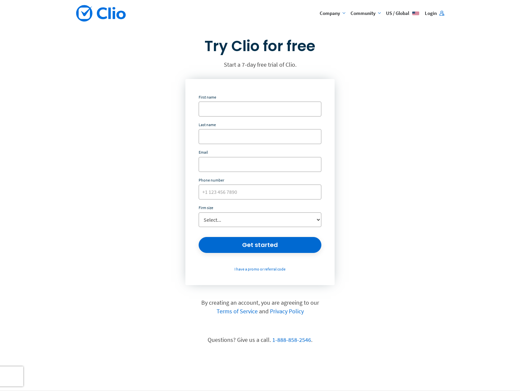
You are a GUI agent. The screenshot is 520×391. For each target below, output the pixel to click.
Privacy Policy (287, 311)
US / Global (403, 13)
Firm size (206, 207)
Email (203, 152)
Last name (207, 124)
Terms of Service (237, 311)
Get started (260, 245)
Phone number (211, 180)
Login (434, 13)
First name (207, 97)
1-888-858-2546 (291, 340)
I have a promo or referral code (260, 269)
